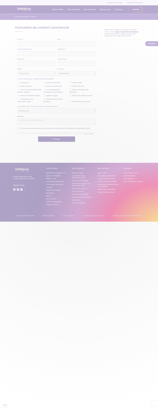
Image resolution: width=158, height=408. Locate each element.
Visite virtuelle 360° (78, 203)
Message (20, 116)
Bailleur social (51, 179)
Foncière (49, 187)
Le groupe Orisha (129, 176)
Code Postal (62, 59)
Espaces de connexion (135, 3)
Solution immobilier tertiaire (30, 96)
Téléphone (61, 49)
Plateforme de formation (81, 102)
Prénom (20, 39)
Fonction (61, 69)
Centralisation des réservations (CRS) (78, 177)
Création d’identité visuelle (107, 181)
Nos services (90, 9)
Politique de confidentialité (88, 133)
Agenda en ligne (52, 96)
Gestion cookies (68, 216)
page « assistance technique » (127, 32)
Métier (20, 69)
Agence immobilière (53, 176)
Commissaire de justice (54, 184)
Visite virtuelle (77, 83)
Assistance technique (115, 3)
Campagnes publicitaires (107, 176)
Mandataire (50, 193)
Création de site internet (106, 179)
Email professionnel (24, 49)
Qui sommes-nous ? (130, 173)
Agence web (102, 173)
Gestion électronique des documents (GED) (81, 185)
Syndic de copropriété (54, 86)
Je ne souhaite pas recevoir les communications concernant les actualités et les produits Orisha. (55, 128)
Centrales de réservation (55, 181)
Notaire (48, 196)
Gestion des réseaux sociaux (82, 96)
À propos (118, 9)
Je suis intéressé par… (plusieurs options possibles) (36, 79)
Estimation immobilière (80, 181)
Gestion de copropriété (80, 194)
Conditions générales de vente (93, 216)
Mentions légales (49, 216)
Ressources (105, 9)
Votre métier (57, 9)
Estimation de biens (53, 83)
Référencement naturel (106, 192)
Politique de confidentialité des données (127, 216)
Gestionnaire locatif (53, 190)
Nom (59, 39)
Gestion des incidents (79, 188)
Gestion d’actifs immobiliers (82, 197)
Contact (135, 9)
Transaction (24, 83)
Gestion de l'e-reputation (107, 189)
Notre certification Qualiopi (133, 181)
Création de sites (78, 86)
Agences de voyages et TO (56, 173)
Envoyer (56, 139)
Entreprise (21, 59)
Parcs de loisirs (51, 199)
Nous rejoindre (128, 179)
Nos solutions (73, 9)
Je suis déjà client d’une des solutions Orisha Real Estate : (38, 106)
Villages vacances (52, 205)
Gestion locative (26, 86)
